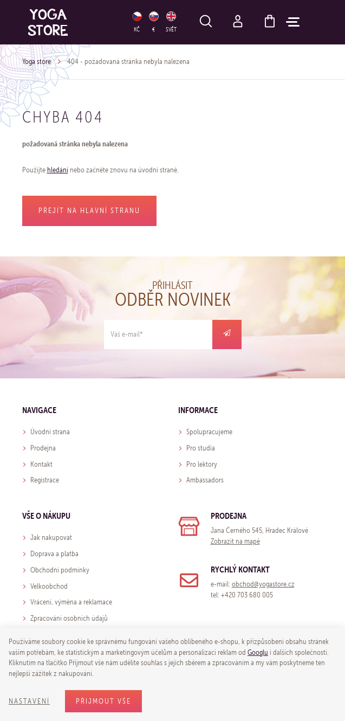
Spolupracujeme (209, 431)
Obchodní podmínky (59, 570)
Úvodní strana (50, 431)
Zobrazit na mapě (235, 541)
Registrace (44, 480)
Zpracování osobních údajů (69, 618)
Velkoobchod (49, 586)
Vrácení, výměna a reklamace (71, 602)
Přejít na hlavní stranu (89, 210)
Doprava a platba (54, 553)
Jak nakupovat (51, 537)
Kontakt (41, 464)
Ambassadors (205, 480)
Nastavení (29, 701)
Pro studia (200, 448)
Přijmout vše (103, 701)
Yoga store (36, 61)
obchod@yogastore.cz (263, 584)
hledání (57, 170)
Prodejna (43, 448)
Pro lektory (201, 464)
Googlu (258, 652)
